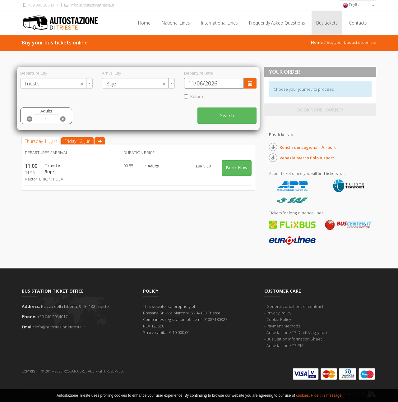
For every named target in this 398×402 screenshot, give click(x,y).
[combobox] (357, 5)
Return (193, 96)
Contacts (358, 23)
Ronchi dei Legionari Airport (308, 147)
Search (227, 115)
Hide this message (326, 395)
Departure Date (198, 73)
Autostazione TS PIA (284, 345)
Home (144, 23)
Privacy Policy (278, 313)
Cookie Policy (278, 319)
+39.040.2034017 (40, 5)
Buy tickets (327, 23)
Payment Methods (283, 326)
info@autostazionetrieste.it (88, 5)
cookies (302, 395)
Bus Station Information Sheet (294, 339)
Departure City (33, 73)
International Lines (219, 23)
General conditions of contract (294, 306)
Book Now (237, 168)
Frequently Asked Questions (277, 23)
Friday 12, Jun (77, 141)
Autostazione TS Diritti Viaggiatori (296, 332)
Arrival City (111, 73)
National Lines (176, 23)
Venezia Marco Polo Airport (307, 158)
